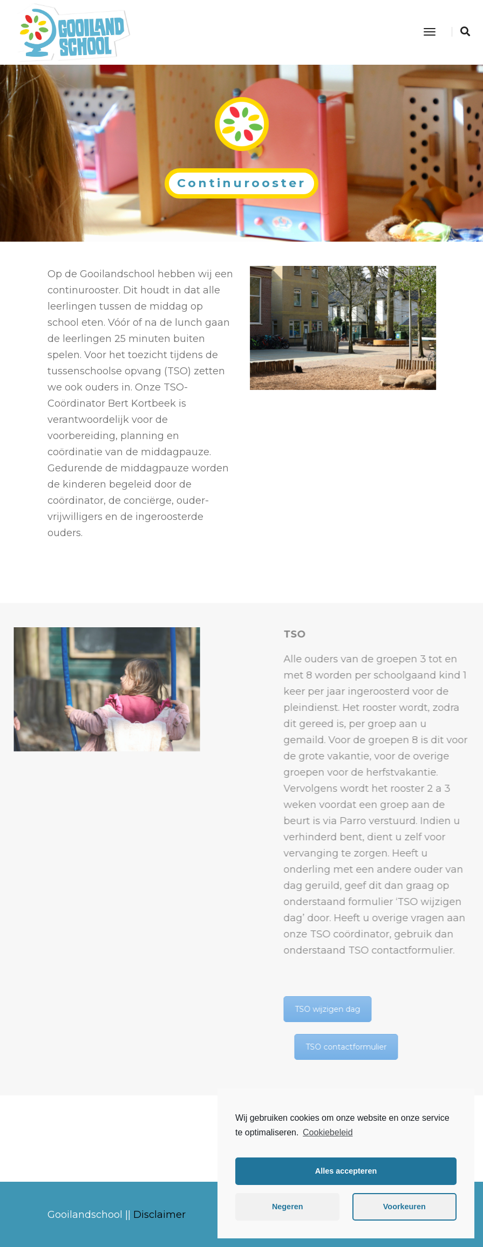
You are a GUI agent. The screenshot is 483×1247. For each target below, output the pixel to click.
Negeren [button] (287, 1206)
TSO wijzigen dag (436, 1009)
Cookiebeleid (328, 1132)
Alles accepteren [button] (346, 1171)
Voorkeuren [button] (404, 1206)
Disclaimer (159, 1215)
